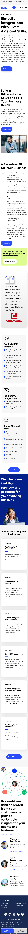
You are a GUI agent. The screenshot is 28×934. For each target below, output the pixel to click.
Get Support (4, 907)
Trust (18, 924)
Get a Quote (4, 905)
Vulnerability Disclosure (8, 924)
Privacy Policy (19, 922)
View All (14, 757)
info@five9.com (19, 905)
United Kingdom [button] (14, 919)
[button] (26, 2)
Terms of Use (9, 922)
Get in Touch (6, 69)
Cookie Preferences (14, 926)
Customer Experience (16, 851)
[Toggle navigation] (26, 7)
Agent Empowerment (16, 870)
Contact (4, 926)
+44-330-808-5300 (14, 8)
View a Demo (7, 129)
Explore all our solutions (8, 834)
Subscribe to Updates (20, 903)
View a (7, 243)
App (10, 261)
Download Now (14, 3)
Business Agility (14, 889)
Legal (2, 922)
